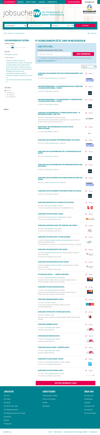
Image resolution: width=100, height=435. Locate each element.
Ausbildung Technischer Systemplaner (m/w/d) (54, 312)
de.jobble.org (7, 432)
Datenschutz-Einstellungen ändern (75, 432)
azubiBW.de (42, 2)
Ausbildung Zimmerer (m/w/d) (48, 324)
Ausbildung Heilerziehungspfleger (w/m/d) (52, 249)
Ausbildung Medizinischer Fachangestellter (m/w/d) (56, 202)
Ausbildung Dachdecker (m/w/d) (49, 336)
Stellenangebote (9, 2)
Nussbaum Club (89, 406)
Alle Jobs (7, 395)
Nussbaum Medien (90, 413)
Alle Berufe (7, 402)
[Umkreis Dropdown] (72, 25)
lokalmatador (88, 399)
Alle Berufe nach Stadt (11, 406)
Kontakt (44, 402)
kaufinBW (87, 402)
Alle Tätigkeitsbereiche (11, 409)
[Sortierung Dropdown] (94, 66)
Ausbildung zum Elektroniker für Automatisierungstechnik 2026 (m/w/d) (60, 178)
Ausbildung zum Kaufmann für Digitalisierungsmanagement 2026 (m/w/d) (60, 74)
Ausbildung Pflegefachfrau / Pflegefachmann (54, 237)
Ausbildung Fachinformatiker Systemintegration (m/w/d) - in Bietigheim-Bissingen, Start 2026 (59, 113)
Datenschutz (58, 432)
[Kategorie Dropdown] (25, 25)
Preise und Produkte (48, 399)
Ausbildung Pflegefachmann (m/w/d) (50, 370)
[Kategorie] (14, 25)
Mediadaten (46, 406)
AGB (50, 432)
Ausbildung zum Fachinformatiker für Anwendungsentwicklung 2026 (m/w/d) (60, 165)
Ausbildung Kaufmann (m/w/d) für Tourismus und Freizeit (57, 225)
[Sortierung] (87, 66)
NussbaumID (88, 409)
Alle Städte (7, 399)
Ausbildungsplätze (9, 57)
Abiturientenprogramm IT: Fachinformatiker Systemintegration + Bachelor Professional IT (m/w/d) (60, 100)
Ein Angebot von (89, 2)
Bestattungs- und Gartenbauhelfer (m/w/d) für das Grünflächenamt (55, 127)
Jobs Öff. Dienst (31, 2)
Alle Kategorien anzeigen (11, 54)
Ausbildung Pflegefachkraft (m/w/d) (50, 214)
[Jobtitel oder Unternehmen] (39, 25)
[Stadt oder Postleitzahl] (58, 25)
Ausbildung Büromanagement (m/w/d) (51, 299)
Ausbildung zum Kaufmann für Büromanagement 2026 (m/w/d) (59, 140)
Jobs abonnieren (83, 54)
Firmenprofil (7, 424)
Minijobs (21, 2)
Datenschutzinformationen (45, 60)
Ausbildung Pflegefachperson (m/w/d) (51, 287)
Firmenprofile (52, 2)
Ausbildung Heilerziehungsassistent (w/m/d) (53, 262)
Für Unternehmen (74, 2)
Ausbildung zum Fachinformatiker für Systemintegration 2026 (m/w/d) (59, 152)
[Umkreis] (67, 25)
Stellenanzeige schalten (50, 395)
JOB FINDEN (85, 25)
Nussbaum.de (88, 395)
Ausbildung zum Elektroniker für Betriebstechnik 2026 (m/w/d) (59, 191)
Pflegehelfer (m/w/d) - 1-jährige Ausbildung (53, 274)
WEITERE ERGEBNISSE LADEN (65, 383)
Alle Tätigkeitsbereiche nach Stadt (14, 413)
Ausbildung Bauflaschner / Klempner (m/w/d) (53, 347)
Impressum (93, 432)
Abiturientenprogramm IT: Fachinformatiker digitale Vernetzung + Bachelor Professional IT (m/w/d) (60, 87)
